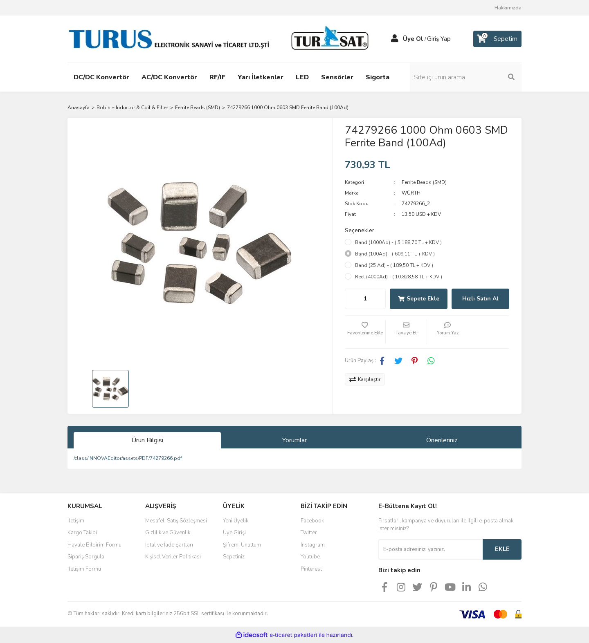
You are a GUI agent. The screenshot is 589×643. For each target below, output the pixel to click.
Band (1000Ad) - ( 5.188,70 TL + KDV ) (398, 242)
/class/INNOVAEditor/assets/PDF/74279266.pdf (128, 458)
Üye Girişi (234, 532)
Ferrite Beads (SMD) (424, 182)
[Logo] (220, 38)
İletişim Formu (84, 569)
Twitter (309, 532)
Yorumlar (294, 440)
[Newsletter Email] (430, 549)
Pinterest (311, 569)
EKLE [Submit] (502, 549)
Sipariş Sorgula (85, 556)
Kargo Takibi (82, 532)
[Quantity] (365, 299)
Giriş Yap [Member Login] (439, 39)
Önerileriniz (441, 440)
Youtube (310, 556)
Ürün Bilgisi (147, 440)
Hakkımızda (508, 7)
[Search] (466, 77)
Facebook (312, 520)
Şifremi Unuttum (242, 545)
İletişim (75, 520)
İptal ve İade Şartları (169, 545)
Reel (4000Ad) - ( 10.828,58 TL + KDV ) (398, 276)
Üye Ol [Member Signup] (413, 39)
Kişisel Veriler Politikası (173, 556)
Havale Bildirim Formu (94, 545)
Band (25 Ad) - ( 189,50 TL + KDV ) (394, 265)
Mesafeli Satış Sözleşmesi (176, 520)
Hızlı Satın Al (480, 298)
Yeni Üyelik (235, 520)
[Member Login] (394, 39)
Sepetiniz (234, 556)
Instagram (313, 545)
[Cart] (497, 39)
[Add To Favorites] (365, 332)
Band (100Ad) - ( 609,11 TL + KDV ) (395, 254)
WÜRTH (411, 193)
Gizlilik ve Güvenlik (167, 532)
